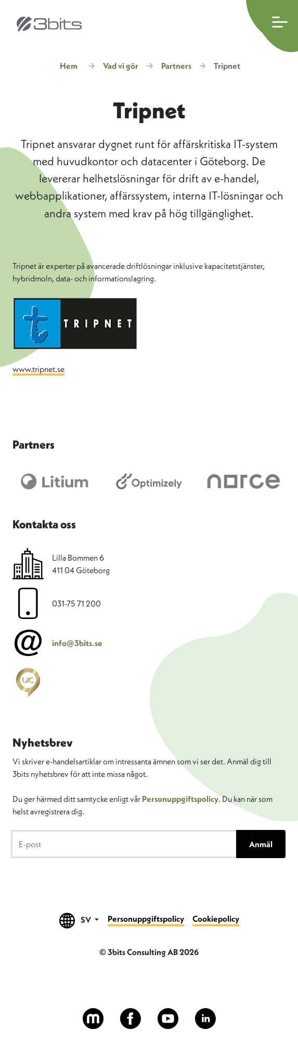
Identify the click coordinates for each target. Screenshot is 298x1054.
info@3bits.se (77, 643)
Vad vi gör (120, 65)
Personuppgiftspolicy (180, 798)
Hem (68, 65)
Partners (176, 65)
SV (79, 920)
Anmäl (261, 844)
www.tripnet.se (38, 369)
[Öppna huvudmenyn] (272, 26)
